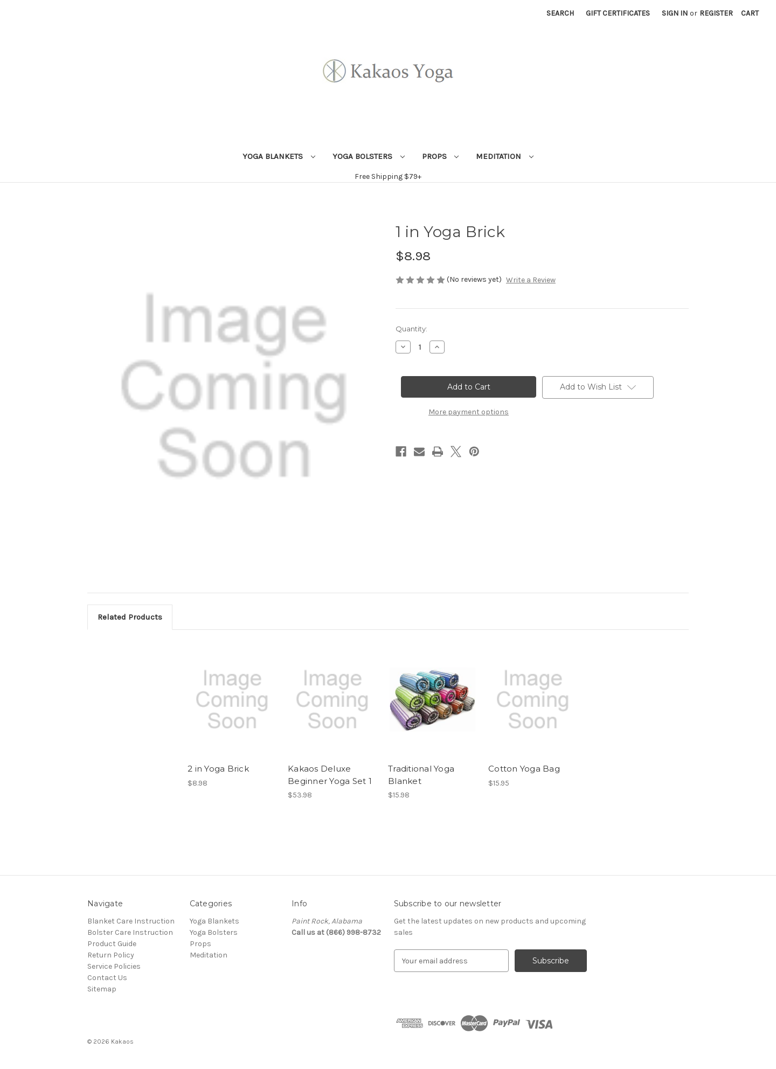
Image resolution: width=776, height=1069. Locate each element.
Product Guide (111, 943)
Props (440, 156)
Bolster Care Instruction (130, 932)
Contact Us (107, 977)
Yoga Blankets (278, 156)
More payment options (468, 412)
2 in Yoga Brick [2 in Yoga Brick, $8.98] (218, 768)
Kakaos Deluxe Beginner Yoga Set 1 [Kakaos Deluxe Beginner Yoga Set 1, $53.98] (330, 774)
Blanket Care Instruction (131, 921)
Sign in (675, 13)
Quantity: (411, 328)
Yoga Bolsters (368, 156)
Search (560, 13)
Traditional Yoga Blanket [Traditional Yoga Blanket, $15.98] (421, 774)
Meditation (505, 156)
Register (716, 13)
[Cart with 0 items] (750, 13)
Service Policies (114, 966)
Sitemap (101, 989)
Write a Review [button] (531, 279)
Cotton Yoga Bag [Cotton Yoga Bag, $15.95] (524, 768)
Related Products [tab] (130, 617)
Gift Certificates (618, 13)
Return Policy (110, 955)
